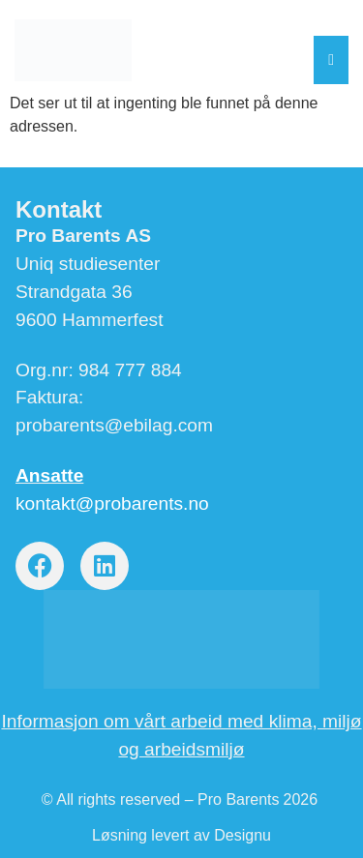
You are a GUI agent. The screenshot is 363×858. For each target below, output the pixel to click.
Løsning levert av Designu (181, 835)
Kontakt (58, 209)
